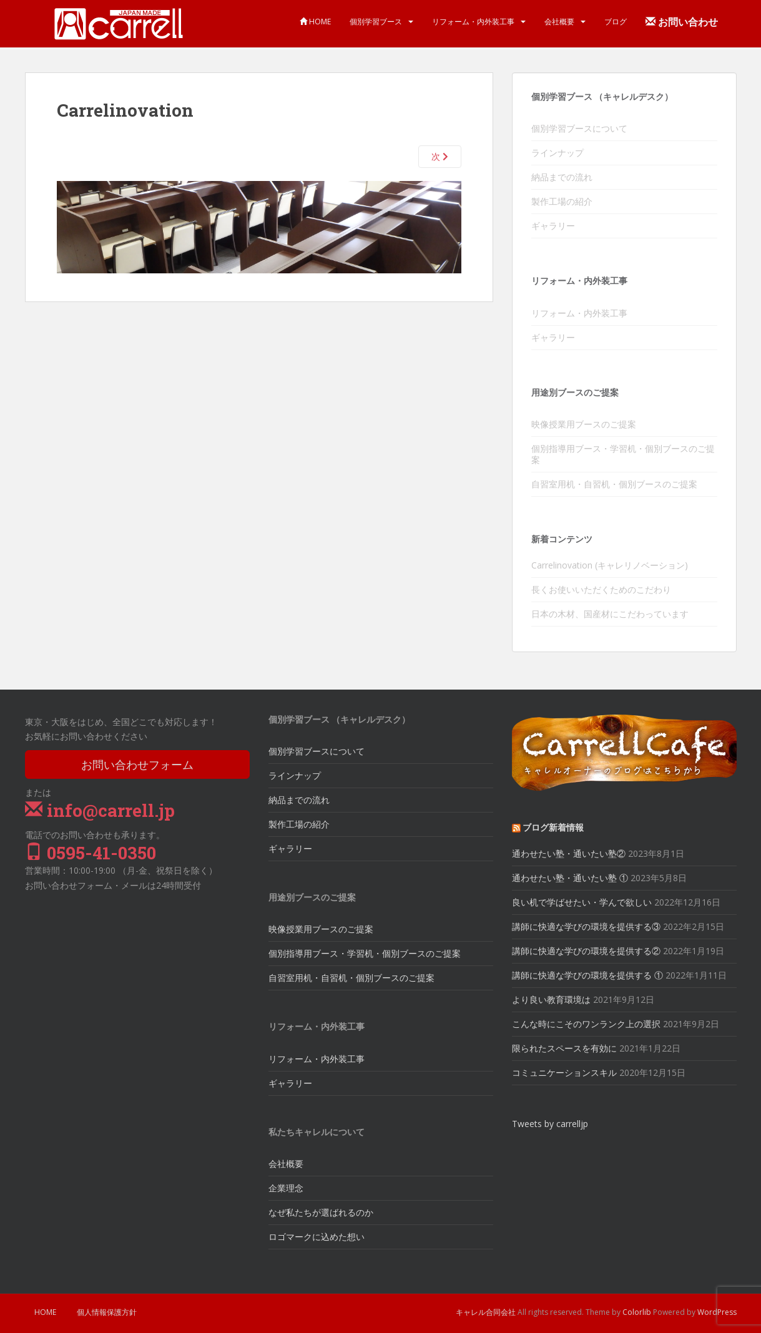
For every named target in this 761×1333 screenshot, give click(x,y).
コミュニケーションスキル (564, 1072)
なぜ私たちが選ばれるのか (320, 1212)
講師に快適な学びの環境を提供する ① (587, 975)
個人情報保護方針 (107, 1312)
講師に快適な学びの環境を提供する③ (586, 926)
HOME (315, 21)
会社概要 (559, 21)
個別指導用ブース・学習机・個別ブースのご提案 (623, 454)
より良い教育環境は (551, 999)
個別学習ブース (376, 21)
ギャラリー (553, 226)
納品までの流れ (561, 177)
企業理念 (285, 1188)
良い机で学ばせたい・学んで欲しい (582, 902)
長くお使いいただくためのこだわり (601, 589)
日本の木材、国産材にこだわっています (610, 614)
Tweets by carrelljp (550, 1124)
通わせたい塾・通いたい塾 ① (570, 878)
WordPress (717, 1312)
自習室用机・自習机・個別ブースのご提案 (614, 484)
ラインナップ (557, 153)
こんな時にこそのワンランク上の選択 (586, 1024)
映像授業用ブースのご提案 (583, 424)
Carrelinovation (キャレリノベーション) (609, 565)
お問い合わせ (682, 22)
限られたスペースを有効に (564, 1048)
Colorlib (636, 1312)
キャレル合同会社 (486, 1312)
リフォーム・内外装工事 (473, 21)
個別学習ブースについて (579, 128)
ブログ (615, 21)
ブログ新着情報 (553, 827)
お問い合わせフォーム (137, 764)
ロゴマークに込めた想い (316, 1237)
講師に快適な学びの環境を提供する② (586, 951)
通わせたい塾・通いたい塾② (569, 853)
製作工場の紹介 (561, 201)
